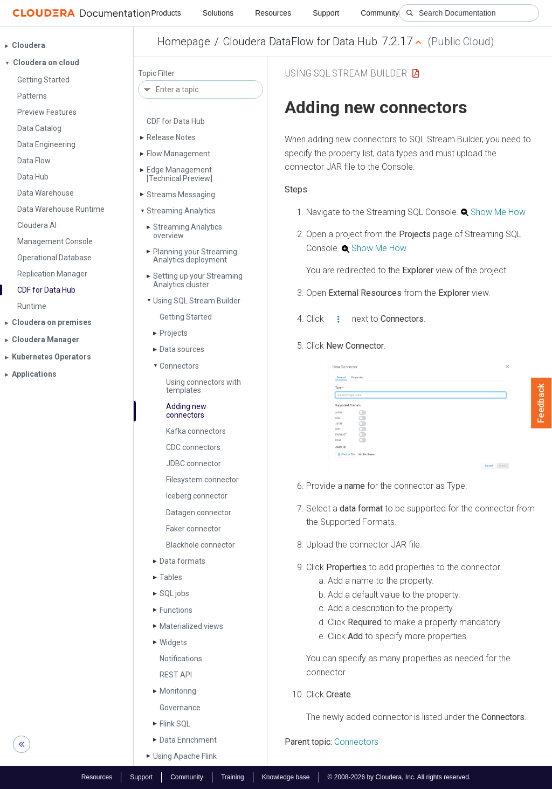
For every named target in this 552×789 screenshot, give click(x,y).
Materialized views (191, 626)
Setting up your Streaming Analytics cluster (198, 280)
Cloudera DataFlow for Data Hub (300, 41)
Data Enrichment (188, 740)
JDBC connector (193, 463)
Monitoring (178, 691)
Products (166, 13)
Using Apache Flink (185, 756)
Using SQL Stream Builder (196, 300)
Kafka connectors (196, 431)
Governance (180, 707)
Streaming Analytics (181, 210)
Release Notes (171, 137)
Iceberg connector (196, 496)
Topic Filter (156, 74)
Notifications (181, 658)
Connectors (179, 366)
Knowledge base (286, 777)
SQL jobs (174, 593)
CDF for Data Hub (176, 121)
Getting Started (186, 317)
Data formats (182, 561)
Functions (176, 610)
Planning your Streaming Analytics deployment (195, 255)
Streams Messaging (181, 194)
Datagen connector (198, 512)
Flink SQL (175, 723)
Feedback (541, 403)
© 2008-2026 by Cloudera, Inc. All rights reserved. (399, 777)
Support (326, 13)
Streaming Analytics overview (187, 231)
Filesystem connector (202, 479)
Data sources (182, 349)
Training (232, 777)
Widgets (173, 642)
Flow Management (178, 153)
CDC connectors (193, 447)
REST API (176, 674)
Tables (171, 577)
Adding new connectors (186, 410)
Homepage (183, 41)
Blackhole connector (200, 545)
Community (380, 13)
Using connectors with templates (203, 386)
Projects (174, 333)
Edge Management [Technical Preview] (179, 173)
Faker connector (193, 528)
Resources (273, 13)
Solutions (218, 13)
